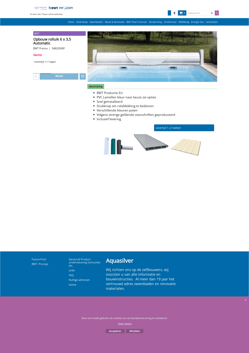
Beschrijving (95, 86)
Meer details (125, 323)
